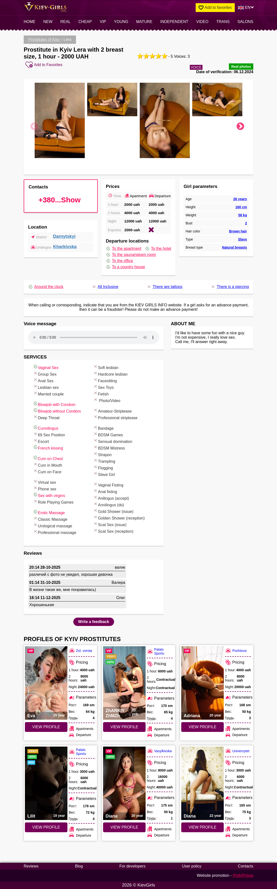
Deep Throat (46, 417)
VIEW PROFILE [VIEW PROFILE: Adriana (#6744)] (202, 727)
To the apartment (123, 248)
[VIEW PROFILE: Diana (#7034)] (202, 783)
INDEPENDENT (174, 22)
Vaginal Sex (45, 367)
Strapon (102, 454)
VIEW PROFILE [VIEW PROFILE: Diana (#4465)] (124, 827)
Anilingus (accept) (111, 497)
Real (65, 22)
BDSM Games (108, 434)
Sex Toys (103, 387)
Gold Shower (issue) (113, 511)
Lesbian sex (46, 387)
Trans (222, 22)
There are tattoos (164, 286)
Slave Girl (104, 474)
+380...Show (59, 200)
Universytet (237, 751)
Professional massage (54, 532)
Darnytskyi (64, 236)
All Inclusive (105, 286)
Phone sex (44, 488)
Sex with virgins (49, 495)
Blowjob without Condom (57, 410)
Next (240, 126)
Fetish (101, 393)
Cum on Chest (48, 458)
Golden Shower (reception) (119, 517)
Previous (34, 126)
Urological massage (52, 525)
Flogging (103, 467)
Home (29, 22)
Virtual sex (44, 482)
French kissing (48, 447)
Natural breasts (234, 247)
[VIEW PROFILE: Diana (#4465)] (124, 783)
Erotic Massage (49, 512)
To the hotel (158, 248)
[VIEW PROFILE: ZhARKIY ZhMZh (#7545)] (124, 683)
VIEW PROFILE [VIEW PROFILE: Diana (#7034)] (202, 827)
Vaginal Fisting (108, 484)
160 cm (241, 207)
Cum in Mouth (47, 464)
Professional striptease (115, 417)
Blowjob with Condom (54, 404)
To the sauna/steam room (131, 254)
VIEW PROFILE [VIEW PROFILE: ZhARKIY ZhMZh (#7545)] (124, 727)
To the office (119, 260)
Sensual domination (112, 441)
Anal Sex (43, 380)
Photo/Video (106, 400)
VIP (103, 22)
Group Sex (44, 373)
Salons (245, 22)
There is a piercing (230, 286)
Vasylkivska (159, 751)
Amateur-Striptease (112, 410)
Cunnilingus (45, 427)
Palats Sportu (155, 651)
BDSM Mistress (109, 447)
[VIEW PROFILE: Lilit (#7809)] (46, 783)
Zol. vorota (80, 650)
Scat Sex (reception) (113, 530)
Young (121, 22)
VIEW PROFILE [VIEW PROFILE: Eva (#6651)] (46, 727)
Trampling (104, 460)
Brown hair (238, 231)
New (47, 22)
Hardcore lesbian (110, 373)
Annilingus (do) (108, 504)
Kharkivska (65, 246)
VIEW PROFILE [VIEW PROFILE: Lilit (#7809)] (46, 827)
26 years (240, 199)
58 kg (242, 215)
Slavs (242, 239)
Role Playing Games (53, 501)
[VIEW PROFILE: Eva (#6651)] (46, 683)
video (202, 22)
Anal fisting (105, 491)
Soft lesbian (105, 367)
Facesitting (105, 380)
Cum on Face (47, 471)
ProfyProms (243, 875)
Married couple (48, 393)
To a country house (125, 267)
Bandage (103, 427)
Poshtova (235, 650)
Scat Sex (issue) (109, 524)
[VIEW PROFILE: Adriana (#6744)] (202, 683)
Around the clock (45, 286)
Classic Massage (50, 518)
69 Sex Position (49, 434)
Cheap (85, 22)
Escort (41, 441)
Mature (144, 22)
